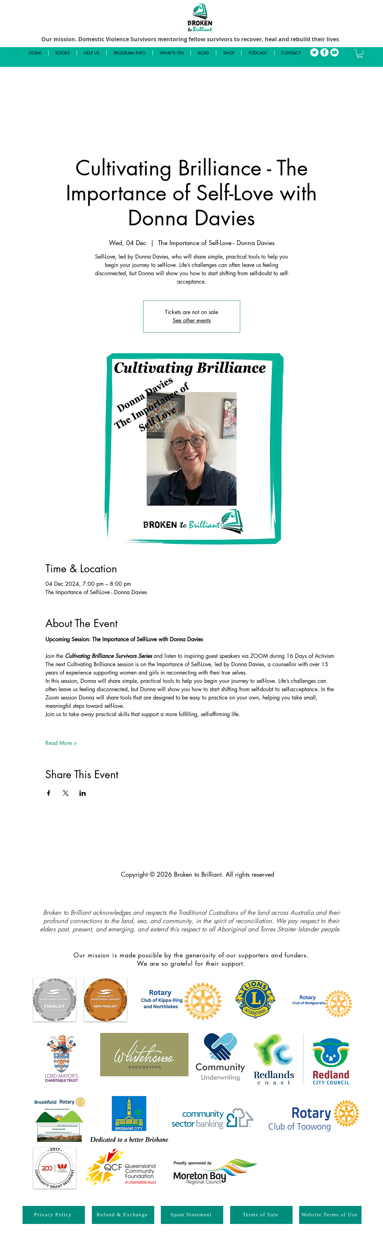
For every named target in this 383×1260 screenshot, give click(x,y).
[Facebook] (324, 52)
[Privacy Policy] (54, 1215)
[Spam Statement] (192, 1215)
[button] (360, 53)
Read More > (61, 743)
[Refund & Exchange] (123, 1215)
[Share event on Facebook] (48, 793)
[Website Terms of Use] (330, 1215)
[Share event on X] (65, 793)
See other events (192, 320)
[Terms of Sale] (261, 1215)
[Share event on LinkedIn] (82, 793)
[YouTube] (334, 52)
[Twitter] (314, 52)
